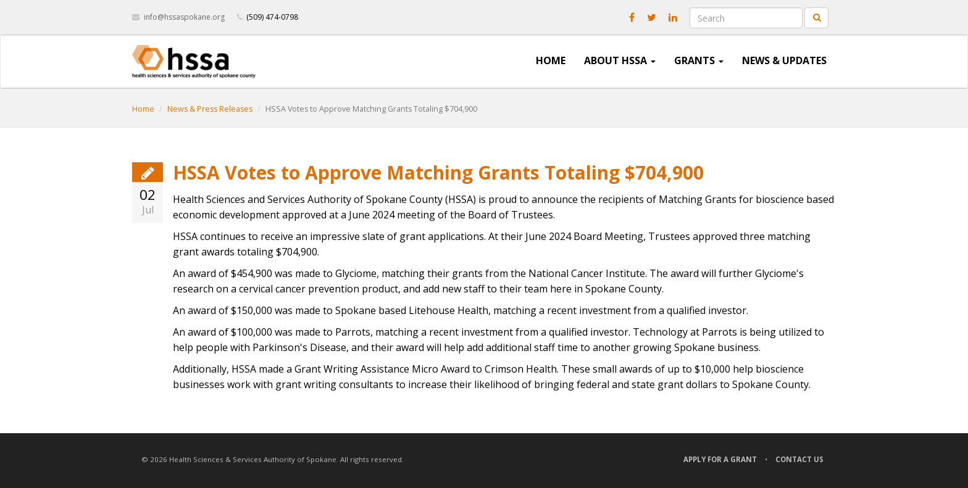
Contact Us (799, 459)
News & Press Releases (209, 109)
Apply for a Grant (720, 459)
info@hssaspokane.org (184, 17)
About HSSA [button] (620, 60)
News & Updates (784, 60)
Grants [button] (699, 60)
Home (550, 60)
